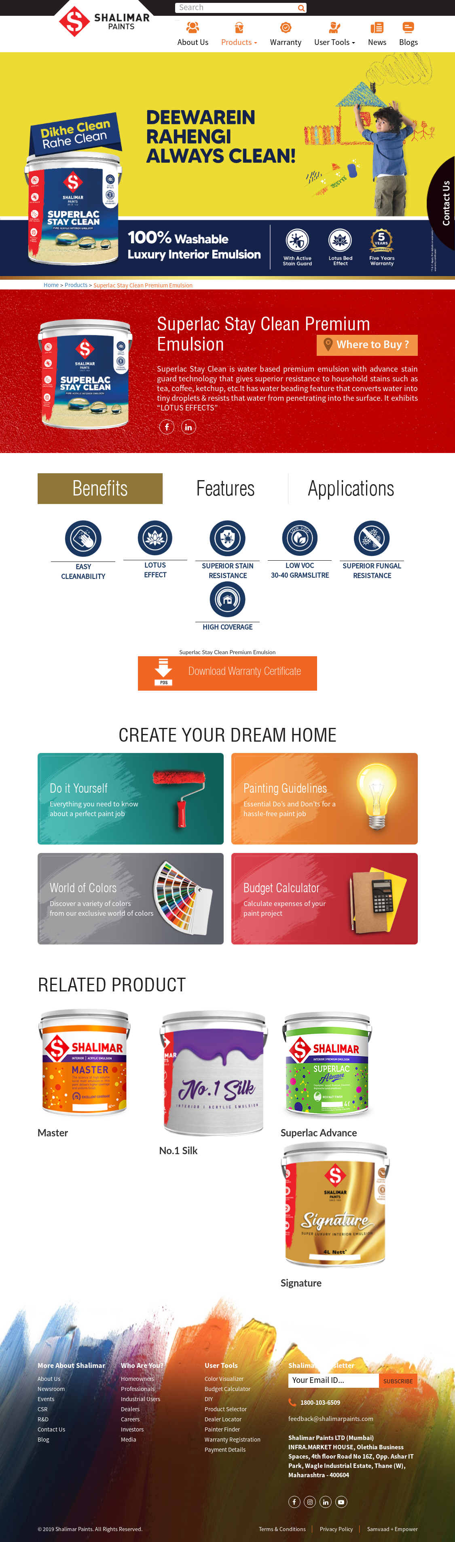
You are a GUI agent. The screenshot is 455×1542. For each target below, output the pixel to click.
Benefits (100, 488)
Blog (43, 1439)
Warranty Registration (232, 1439)
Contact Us (51, 1429)
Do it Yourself (79, 788)
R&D (43, 1419)
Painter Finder (222, 1429)
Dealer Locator (223, 1419)
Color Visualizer (224, 1378)
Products (239, 34)
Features (225, 488)
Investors (132, 1429)
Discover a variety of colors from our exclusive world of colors (102, 908)
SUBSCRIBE (398, 1381)
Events (46, 1399)
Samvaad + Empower (392, 1529)
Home (51, 285)
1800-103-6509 (314, 1403)
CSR (43, 1409)
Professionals (137, 1389)
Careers (130, 1419)
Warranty (285, 34)
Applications (351, 488)
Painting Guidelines (285, 788)
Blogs (408, 34)
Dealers (130, 1409)
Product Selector (226, 1409)
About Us (193, 34)
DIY (209, 1399)
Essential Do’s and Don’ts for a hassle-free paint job (289, 808)
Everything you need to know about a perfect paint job (94, 808)
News (377, 34)
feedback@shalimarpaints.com (330, 1418)
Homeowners (137, 1378)
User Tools (334, 34)
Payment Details (225, 1449)
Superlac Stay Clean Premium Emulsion (143, 285)
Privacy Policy (336, 1529)
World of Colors (83, 887)
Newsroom (51, 1389)
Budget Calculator (281, 887)
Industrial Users (140, 1399)
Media (128, 1439)
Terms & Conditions (282, 1529)
